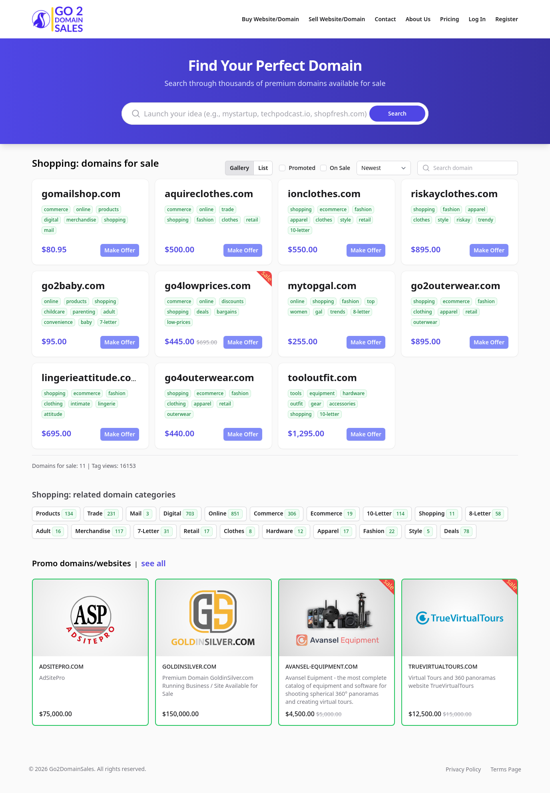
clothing (422, 311)
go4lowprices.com (208, 285)
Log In (477, 19)
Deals (458, 531)
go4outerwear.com (209, 377)
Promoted (302, 168)
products (108, 209)
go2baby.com (73, 285)
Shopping (438, 514)
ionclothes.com (324, 193)
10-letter (300, 230)
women (298, 311)
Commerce (276, 514)
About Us (418, 19)
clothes (229, 219)
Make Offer (119, 250)
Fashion (380, 531)
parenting (84, 311)
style (345, 219)
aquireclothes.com (209, 193)
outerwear (425, 322)
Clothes (239, 531)
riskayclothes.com (454, 193)
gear (316, 403)
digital (51, 219)
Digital (180, 514)
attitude (53, 414)
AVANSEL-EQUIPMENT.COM (321, 666)
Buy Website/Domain (270, 19)
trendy (485, 219)
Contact (385, 19)
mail (49, 230)
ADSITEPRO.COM (61, 666)
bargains (227, 311)
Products (56, 514)
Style (421, 531)
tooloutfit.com (322, 377)
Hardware (286, 531)
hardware (354, 393)
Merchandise (100, 531)
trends (337, 311)
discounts (232, 301)
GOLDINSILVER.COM (189, 666)
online (83, 209)
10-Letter (387, 514)
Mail (141, 514)
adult (109, 311)
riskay (463, 219)
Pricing (449, 19)
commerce (56, 209)
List (263, 168)
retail (252, 219)
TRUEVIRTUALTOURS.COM (443, 666)
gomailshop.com (81, 193)
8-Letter (486, 514)
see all (153, 563)
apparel (299, 219)
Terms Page (505, 769)
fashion (205, 219)
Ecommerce (333, 514)
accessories (342, 403)
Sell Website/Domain (337, 19)
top (371, 301)
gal (319, 311)
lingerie (107, 403)
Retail (198, 531)
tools (295, 393)
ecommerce (333, 209)
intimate (80, 403)
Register (506, 19)
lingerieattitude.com (91, 377)
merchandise (81, 219)
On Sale (340, 168)
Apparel (334, 531)
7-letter (108, 322)
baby (86, 322)
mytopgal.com (322, 285)
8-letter (361, 311)
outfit (296, 403)
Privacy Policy (463, 769)
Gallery (239, 168)
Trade (103, 514)
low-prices (178, 322)
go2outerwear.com (455, 285)
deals (203, 311)
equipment (322, 393)
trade (227, 209)
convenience (58, 322)
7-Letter (155, 531)
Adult (50, 531)
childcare (54, 311)
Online (226, 514)
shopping (115, 219)
